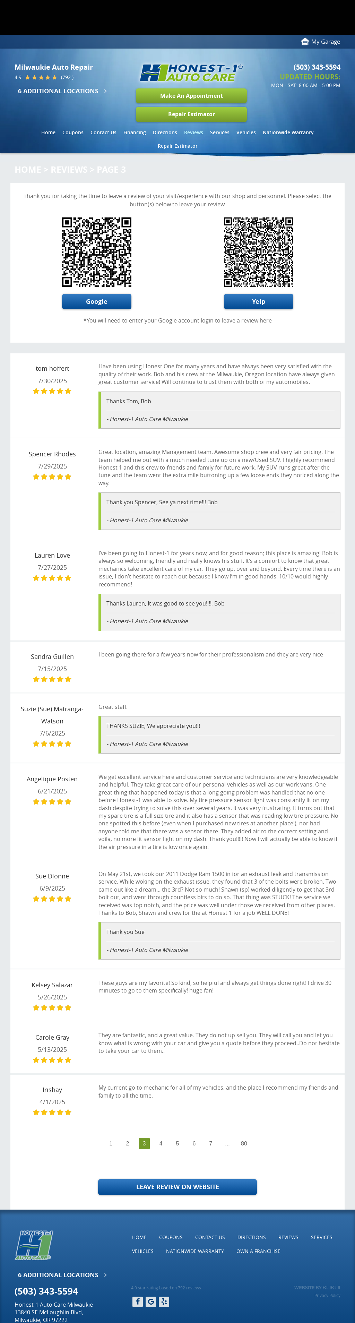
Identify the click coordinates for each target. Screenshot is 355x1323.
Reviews (193, 132)
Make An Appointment (191, 96)
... (227, 1143)
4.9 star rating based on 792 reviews (166, 1287)
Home (48, 132)
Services (220, 132)
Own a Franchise (258, 1251)
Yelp (258, 301)
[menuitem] (48, 132)
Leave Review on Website (177, 1187)
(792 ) (67, 77)
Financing (134, 132)
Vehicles (246, 132)
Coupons (73, 132)
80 (244, 1143)
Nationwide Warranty (288, 132)
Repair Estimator (191, 114)
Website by (317, 1287)
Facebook (137, 1302)
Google (96, 301)
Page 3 (111, 169)
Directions (165, 132)
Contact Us (103, 132)
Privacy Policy (327, 1295)
